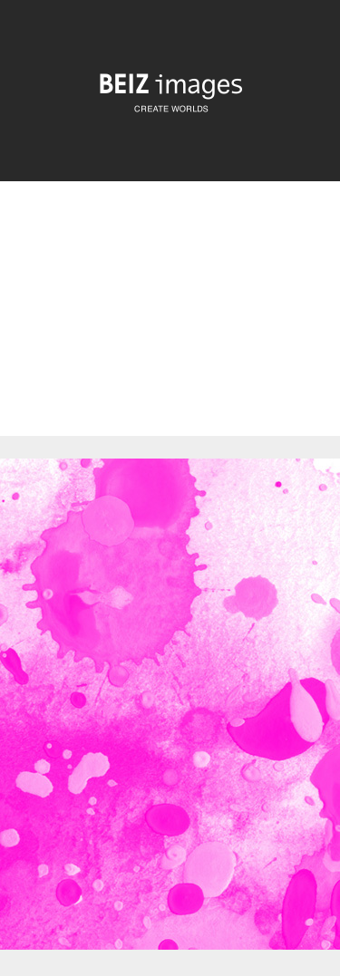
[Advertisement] (170, 324)
